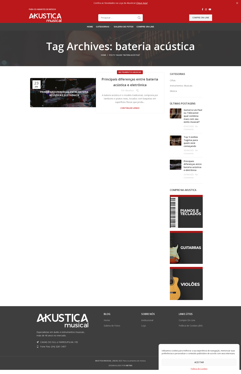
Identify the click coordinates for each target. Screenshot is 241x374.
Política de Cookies (199, 368)
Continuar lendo (129, 114)
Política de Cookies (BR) (191, 331)
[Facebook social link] (202, 9)
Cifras (173, 86)
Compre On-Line (200, 20)
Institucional (147, 326)
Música (173, 96)
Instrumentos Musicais (130, 78)
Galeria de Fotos (112, 331)
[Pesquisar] (120, 20)
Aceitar (199, 362)
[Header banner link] (116, 3)
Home (103, 61)
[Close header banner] (237, 3)
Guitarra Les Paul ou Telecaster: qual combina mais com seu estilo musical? (193, 121)
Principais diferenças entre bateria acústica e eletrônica (130, 87)
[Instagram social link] (206, 9)
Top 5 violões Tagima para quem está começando (191, 147)
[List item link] (62, 352)
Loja (143, 331)
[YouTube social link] (210, 9)
